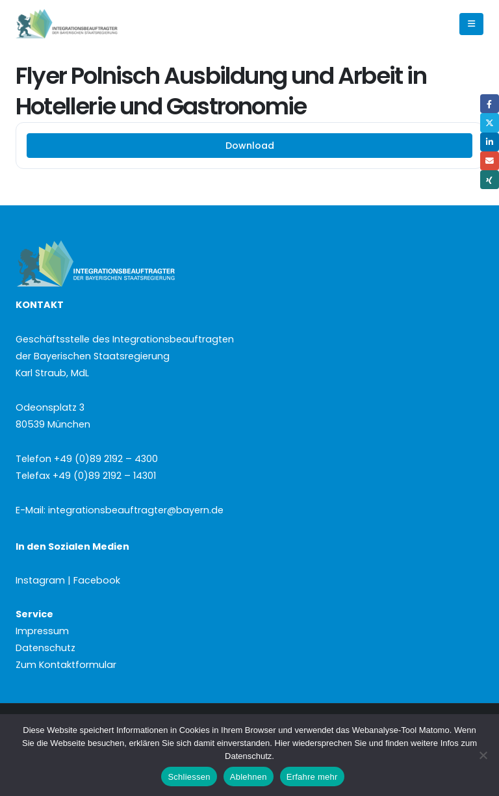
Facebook (489, 103)
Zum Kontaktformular (66, 664)
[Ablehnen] (482, 755)
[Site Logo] (89, 24)
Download (249, 145)
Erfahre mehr (312, 777)
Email (489, 160)
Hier (282, 743)
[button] (471, 24)
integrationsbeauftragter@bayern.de (136, 510)
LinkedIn (489, 142)
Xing (489, 179)
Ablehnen (248, 777)
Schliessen (189, 777)
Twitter (489, 122)
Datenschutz (45, 647)
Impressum (42, 630)
